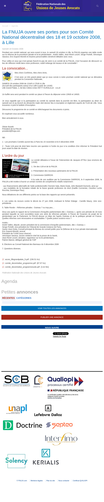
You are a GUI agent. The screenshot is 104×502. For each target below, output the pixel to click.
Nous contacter (64, 481)
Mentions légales (36, 481)
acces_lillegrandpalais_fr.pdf (17, 259)
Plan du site (50, 481)
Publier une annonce (52, 317)
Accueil (5, 26)
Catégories (23, 298)
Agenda (14, 26)
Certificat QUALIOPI (80, 481)
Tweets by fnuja (59, 336)
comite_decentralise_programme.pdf (20, 263)
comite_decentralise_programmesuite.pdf (22, 267)
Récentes (8, 298)
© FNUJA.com (21, 481)
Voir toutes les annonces (52, 308)
